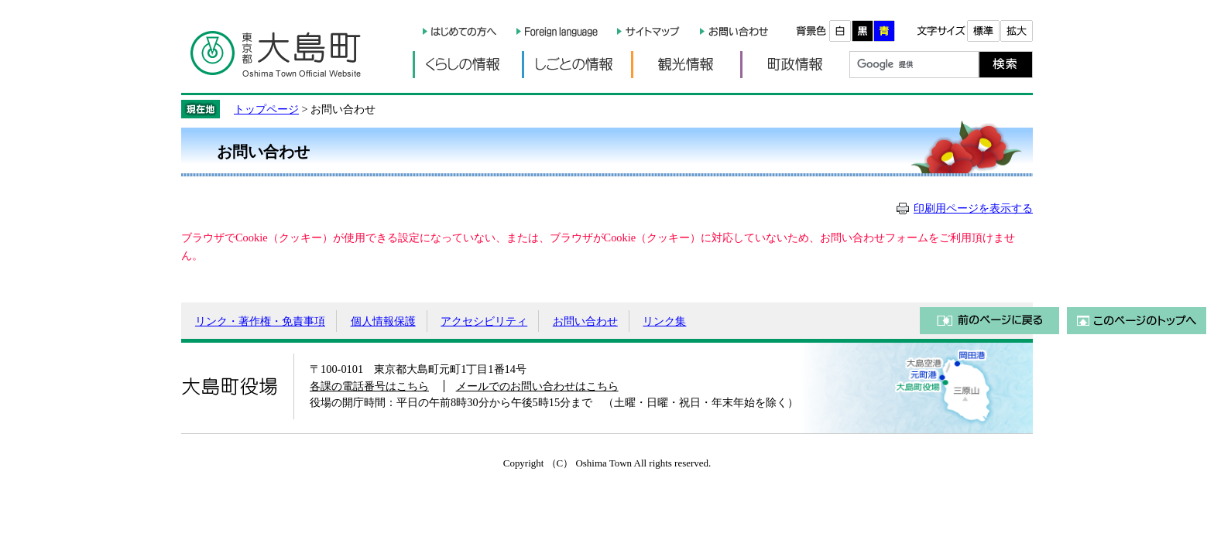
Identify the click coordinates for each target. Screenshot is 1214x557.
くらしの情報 (467, 64)
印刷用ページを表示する (973, 208)
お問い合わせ (585, 321)
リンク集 (664, 321)
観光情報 (685, 64)
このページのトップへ (1136, 320)
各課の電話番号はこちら (369, 386)
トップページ (266, 109)
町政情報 (794, 64)
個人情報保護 (383, 321)
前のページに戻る (989, 320)
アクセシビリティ (484, 321)
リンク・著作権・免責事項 (260, 321)
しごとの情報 (576, 64)
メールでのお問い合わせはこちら (537, 386)
